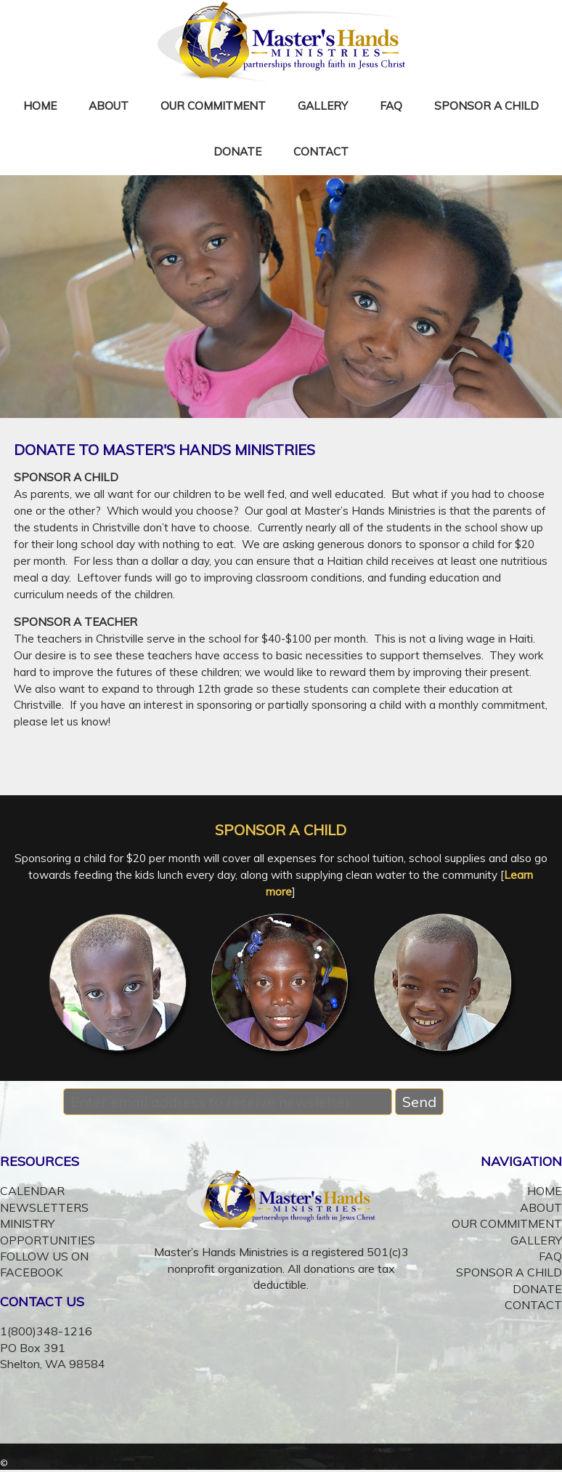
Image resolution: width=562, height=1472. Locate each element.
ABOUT (109, 106)
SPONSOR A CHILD (486, 106)
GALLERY (323, 106)
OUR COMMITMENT (213, 106)
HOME (40, 106)
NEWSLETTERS (44, 1207)
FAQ (391, 106)
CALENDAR (32, 1190)
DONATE (237, 151)
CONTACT (321, 151)
